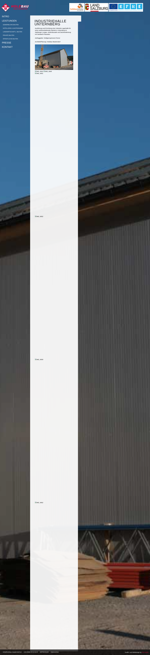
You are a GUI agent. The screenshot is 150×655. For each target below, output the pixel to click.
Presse (6, 42)
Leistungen (14, 21)
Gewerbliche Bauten (11, 24)
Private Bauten (8, 35)
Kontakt (7, 47)
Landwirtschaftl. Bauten (12, 32)
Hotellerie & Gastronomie (13, 28)
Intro (5, 16)
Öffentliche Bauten (10, 39)
